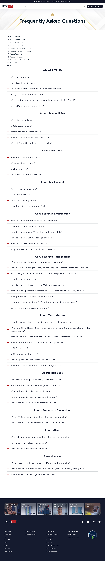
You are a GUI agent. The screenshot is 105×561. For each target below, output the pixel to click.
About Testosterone (18, 54)
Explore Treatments (95, 6)
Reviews (70, 6)
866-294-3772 (71, 534)
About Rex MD (15, 36)
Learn (6, 545)
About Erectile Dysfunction (21, 48)
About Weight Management (21, 51)
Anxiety (49, 6)
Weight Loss (26, 6)
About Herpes (15, 66)
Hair (45, 6)
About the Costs (16, 42)
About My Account (17, 45)
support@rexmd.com (73, 537)
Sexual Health (18, 6)
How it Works (77, 6)
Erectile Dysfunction (52, 534)
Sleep (33, 6)
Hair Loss (49, 543)
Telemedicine (8, 551)
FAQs (6, 543)
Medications (64, 6)
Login (83, 6)
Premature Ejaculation (53, 545)
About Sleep (15, 63)
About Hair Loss (16, 57)
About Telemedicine (17, 39)
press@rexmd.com (31, 534)
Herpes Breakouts (52, 551)
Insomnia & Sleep (51, 548)
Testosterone (39, 6)
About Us (7, 548)
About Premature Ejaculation (21, 60)
